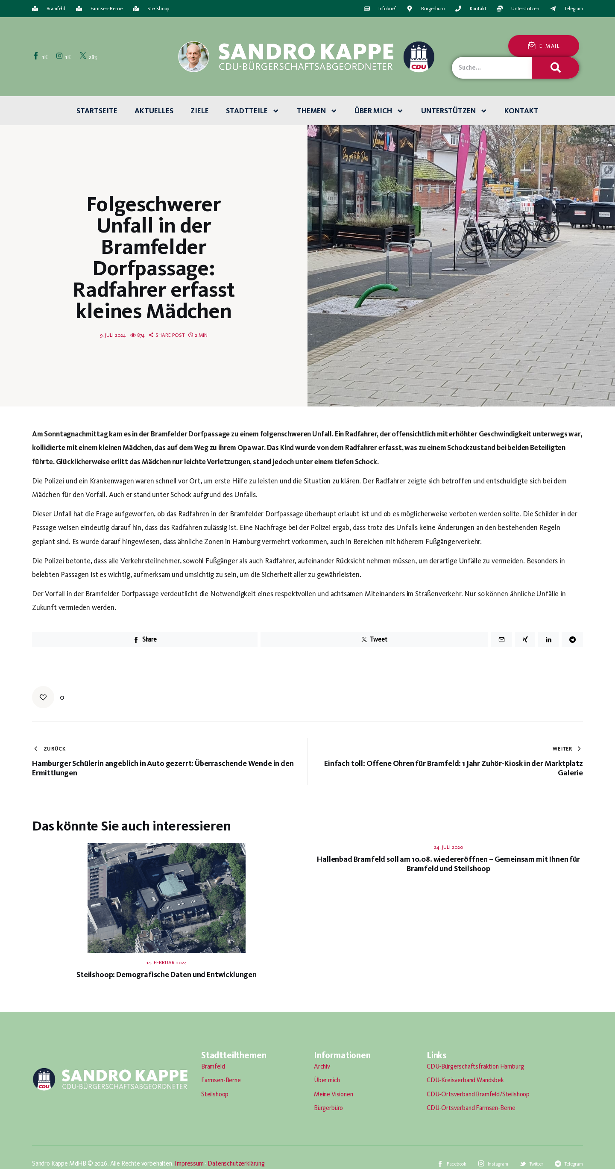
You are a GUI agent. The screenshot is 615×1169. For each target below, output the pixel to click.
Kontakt (521, 110)
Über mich (379, 111)
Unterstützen (454, 111)
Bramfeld (213, 1066)
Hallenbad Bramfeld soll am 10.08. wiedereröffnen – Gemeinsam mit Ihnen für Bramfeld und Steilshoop (448, 863)
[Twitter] (88, 56)
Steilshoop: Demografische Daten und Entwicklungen (166, 974)
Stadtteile (253, 111)
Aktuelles (154, 110)
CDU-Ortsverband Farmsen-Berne (471, 1108)
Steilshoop (214, 1094)
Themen (317, 111)
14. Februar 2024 (166, 963)
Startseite (96, 110)
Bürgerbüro (328, 1108)
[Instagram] (64, 56)
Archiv (322, 1066)
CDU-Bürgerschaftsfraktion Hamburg (475, 1066)
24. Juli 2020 (448, 847)
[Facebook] (41, 56)
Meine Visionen (333, 1094)
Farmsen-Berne (221, 1080)
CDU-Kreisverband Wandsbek (465, 1080)
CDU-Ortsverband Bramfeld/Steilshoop (478, 1094)
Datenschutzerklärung (236, 1163)
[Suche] (555, 68)
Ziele (199, 110)
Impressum (189, 1163)
